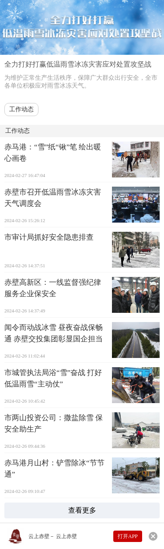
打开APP (128, 536)
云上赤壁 (38, 536)
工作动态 (21, 109)
